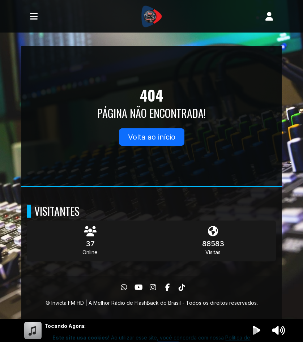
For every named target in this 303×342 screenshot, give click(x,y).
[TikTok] (182, 287)
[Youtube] (139, 287)
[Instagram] (153, 287)
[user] (269, 16)
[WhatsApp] (124, 287)
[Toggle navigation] (34, 16)
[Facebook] (167, 287)
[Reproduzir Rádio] (257, 330)
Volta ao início (151, 137)
